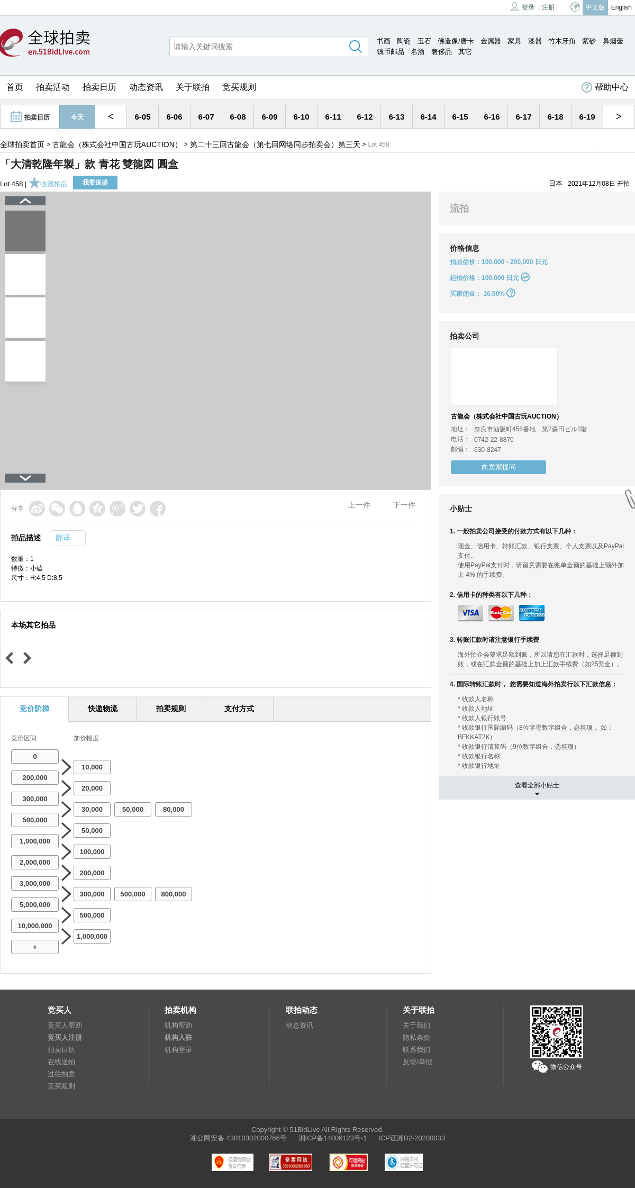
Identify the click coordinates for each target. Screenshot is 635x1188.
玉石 (424, 41)
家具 (514, 41)
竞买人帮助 (65, 1025)
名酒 (417, 52)
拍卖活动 (53, 87)
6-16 (492, 116)
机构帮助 (178, 1025)
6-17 (523, 116)
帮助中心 (605, 87)
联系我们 (416, 1050)
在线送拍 (61, 1062)
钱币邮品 (390, 52)
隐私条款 (416, 1037)
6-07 (206, 116)
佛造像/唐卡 (456, 41)
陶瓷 (404, 41)
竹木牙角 (562, 41)
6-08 (238, 116)
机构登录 (178, 1050)
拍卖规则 (171, 708)
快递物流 (102, 708)
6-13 (396, 116)
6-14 (428, 116)
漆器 (535, 41)
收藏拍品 (48, 184)
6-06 (174, 116)
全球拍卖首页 (22, 144)
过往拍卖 (61, 1074)
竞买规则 (239, 87)
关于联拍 (193, 87)
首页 (14, 87)
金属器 (490, 41)
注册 (548, 7)
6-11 (333, 116)
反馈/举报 (417, 1062)
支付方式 (239, 708)
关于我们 (416, 1025)
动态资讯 (146, 87)
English (621, 7)
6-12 (365, 116)
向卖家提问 (499, 467)
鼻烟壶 (613, 41)
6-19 (587, 116)
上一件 (359, 505)
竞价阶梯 (34, 708)
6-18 (555, 116)
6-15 (460, 116)
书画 (384, 41)
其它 (465, 52)
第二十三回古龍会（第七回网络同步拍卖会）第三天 (275, 144)
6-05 (142, 116)
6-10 (301, 116)
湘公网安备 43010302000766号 (238, 1138)
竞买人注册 (65, 1037)
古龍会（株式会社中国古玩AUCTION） (117, 144)
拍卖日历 (99, 87)
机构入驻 (178, 1037)
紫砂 (589, 41)
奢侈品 (441, 52)
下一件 (404, 505)
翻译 (63, 537)
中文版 (595, 7)
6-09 (269, 116)
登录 (522, 6)
